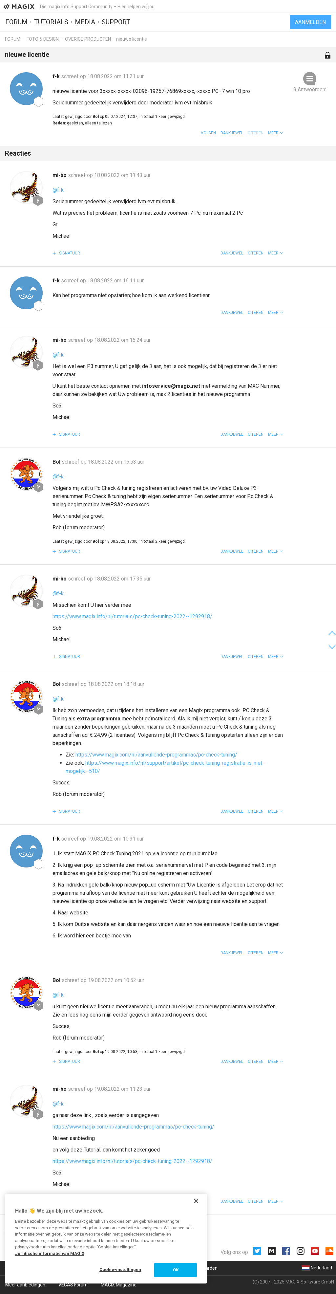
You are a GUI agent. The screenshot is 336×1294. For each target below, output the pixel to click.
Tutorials (51, 22)
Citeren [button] (255, 253)
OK (175, 1269)
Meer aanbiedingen (25, 1284)
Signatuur (69, 253)
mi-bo (60, 175)
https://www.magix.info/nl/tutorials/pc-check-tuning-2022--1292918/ (132, 616)
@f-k (58, 190)
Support (116, 22)
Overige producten (88, 39)
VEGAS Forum (73, 1284)
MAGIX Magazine (118, 1284)
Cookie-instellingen (120, 1269)
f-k (56, 76)
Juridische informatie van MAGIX (49, 1253)
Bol (57, 462)
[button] (276, 133)
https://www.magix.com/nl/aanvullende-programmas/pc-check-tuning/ (156, 755)
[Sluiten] (196, 1201)
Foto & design (43, 39)
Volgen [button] (208, 133)
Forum (16, 22)
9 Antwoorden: (309, 89)
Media (85, 22)
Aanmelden (310, 22)
